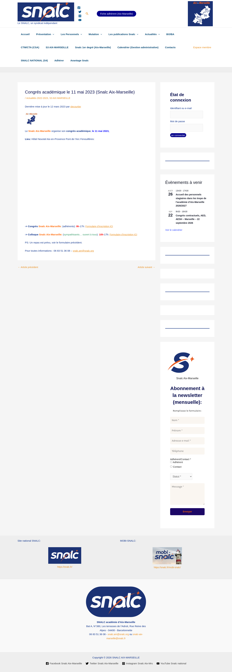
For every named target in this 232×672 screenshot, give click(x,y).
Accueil (24, 34)
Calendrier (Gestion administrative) (132, 47)
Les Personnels (67, 34)
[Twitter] (79, 11)
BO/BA (160, 34)
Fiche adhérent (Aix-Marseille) (116, 13)
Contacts (163, 47)
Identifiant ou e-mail (181, 108)
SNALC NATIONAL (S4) (33, 60)
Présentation (43, 34)
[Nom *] (187, 421)
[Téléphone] (187, 452)
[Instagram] (79, 15)
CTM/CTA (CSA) (29, 47)
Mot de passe (177, 121)
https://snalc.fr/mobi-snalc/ (167, 567)
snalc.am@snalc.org (84, 250)
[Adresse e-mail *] (187, 441)
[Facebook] (78, 7)
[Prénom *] (187, 431)
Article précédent (28, 267)
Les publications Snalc (116, 34)
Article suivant (146, 267)
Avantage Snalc (75, 60)
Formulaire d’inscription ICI (100, 226)
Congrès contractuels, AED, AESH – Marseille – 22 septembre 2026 (191, 220)
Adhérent (176, 463)
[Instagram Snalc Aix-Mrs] (137, 663)
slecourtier (76, 106)
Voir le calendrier (173, 230)
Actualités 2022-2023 (37, 98)
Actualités (143, 34)
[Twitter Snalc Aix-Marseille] (102, 663)
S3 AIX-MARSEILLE (54, 47)
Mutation (89, 34)
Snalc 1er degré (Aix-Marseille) (89, 47)
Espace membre (203, 47)
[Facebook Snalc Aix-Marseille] (63, 663)
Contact (175, 467)
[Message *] (187, 495)
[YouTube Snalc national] (172, 663)
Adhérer (56, 60)
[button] (87, 14)
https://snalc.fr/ (65, 566)
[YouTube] (79, 20)
